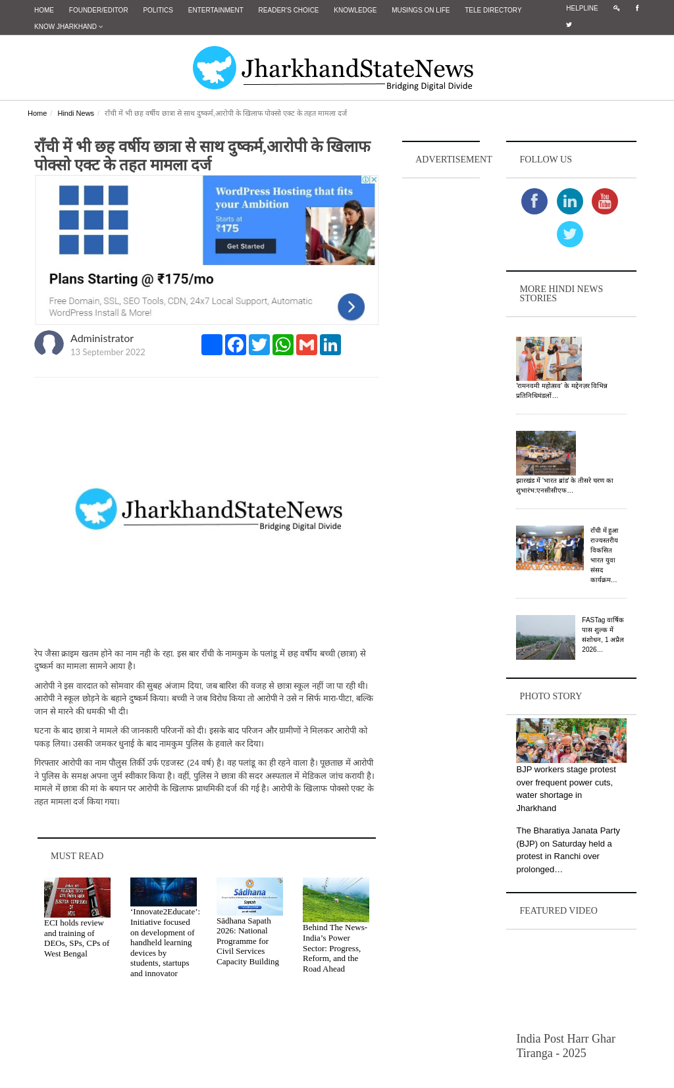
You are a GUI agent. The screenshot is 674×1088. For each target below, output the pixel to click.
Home (44, 10)
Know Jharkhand (68, 26)
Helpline (582, 8)
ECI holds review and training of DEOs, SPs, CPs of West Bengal (76, 938)
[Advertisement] (441, 379)
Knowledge (355, 10)
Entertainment (216, 10)
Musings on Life (421, 10)
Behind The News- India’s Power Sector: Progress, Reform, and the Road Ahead (335, 947)
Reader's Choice (289, 10)
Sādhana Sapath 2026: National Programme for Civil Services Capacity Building (248, 941)
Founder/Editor (98, 10)
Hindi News (75, 113)
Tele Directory (493, 10)
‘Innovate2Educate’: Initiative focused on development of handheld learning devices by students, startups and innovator (165, 942)
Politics (158, 10)
